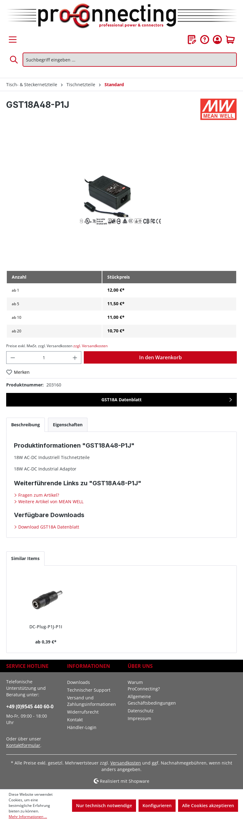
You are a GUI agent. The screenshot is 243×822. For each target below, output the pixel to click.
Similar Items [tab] (25, 558)
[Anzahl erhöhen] (75, 357)
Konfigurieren (157, 805)
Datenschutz (141, 711)
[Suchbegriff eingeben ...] (130, 60)
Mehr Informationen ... (28, 816)
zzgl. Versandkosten (90, 345)
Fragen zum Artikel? (38, 495)
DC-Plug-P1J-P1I (45, 627)
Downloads (78, 682)
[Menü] (12, 39)
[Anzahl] (44, 357)
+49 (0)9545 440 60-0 (29, 706)
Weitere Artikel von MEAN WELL (50, 501)
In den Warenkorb (160, 357)
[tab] (25, 425)
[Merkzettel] (191, 39)
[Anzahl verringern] (12, 357)
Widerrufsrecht (83, 712)
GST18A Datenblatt (121, 400)
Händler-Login (81, 727)
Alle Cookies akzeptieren (208, 805)
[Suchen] (14, 60)
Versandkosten (125, 763)
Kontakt (75, 720)
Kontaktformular (23, 745)
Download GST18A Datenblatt (48, 527)
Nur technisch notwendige (104, 805)
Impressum (139, 718)
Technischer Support (88, 690)
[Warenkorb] (230, 39)
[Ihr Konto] (217, 39)
